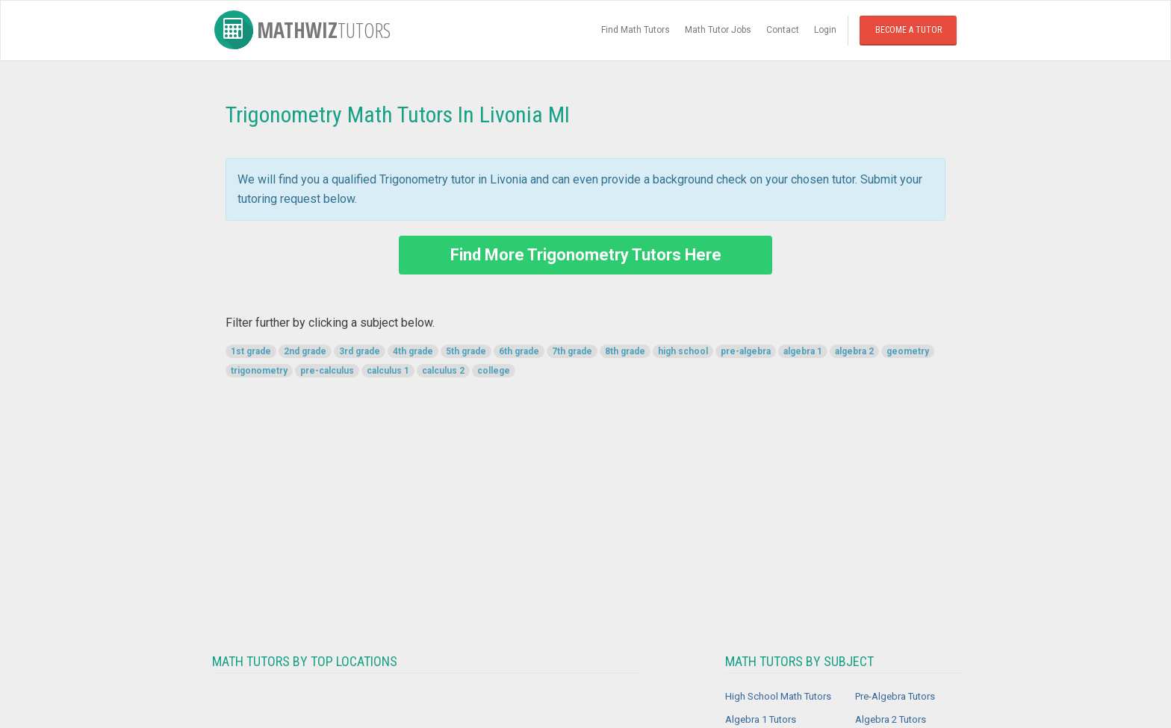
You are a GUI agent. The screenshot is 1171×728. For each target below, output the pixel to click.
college (493, 370)
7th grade (572, 351)
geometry (907, 351)
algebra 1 (802, 351)
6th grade (519, 351)
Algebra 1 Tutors (760, 719)
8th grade (625, 351)
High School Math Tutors (778, 696)
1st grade (251, 351)
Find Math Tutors (635, 30)
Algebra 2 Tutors (890, 719)
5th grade (466, 351)
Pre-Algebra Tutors (895, 696)
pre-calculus (327, 370)
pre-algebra (746, 351)
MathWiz (302, 30)
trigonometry (259, 370)
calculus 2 (443, 370)
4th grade (413, 351)
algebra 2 (854, 351)
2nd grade (305, 351)
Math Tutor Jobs (718, 30)
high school (683, 351)
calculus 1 (388, 370)
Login (825, 30)
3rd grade (359, 351)
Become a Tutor (908, 30)
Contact (782, 30)
